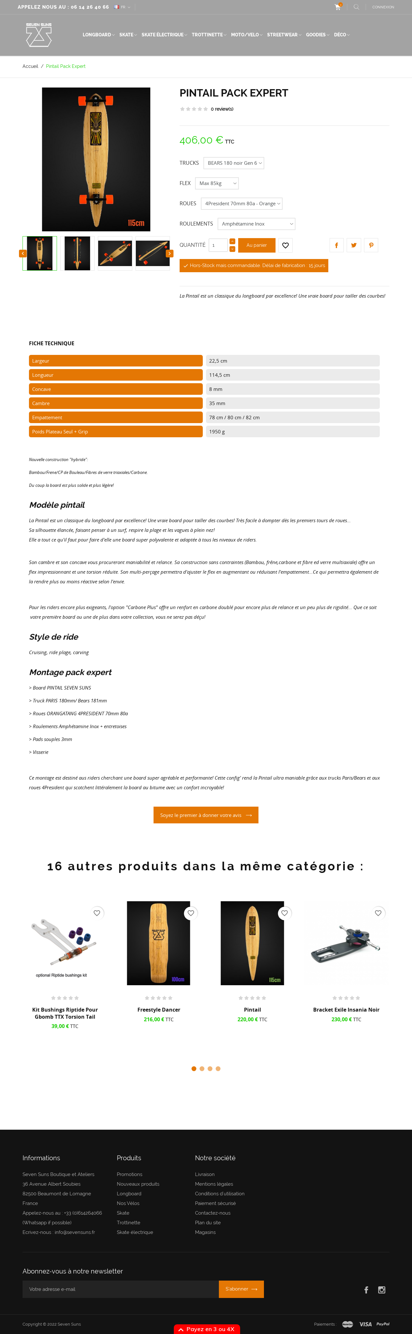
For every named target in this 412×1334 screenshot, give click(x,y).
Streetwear (282, 34)
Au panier (257, 245)
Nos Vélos (128, 1203)
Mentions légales (214, 1184)
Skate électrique (162, 34)
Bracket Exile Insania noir (346, 1009)
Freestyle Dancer (158, 1009)
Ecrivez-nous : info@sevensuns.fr (59, 1232)
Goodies (316, 34)
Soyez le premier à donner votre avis (201, 815)
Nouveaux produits (138, 1184)
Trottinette (207, 34)
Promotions (129, 1174)
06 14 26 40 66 (90, 7)
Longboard (97, 34)
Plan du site (208, 1223)
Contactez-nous (212, 1213)
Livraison (205, 1174)
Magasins (205, 1232)
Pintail (252, 1009)
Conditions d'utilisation (220, 1194)
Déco (340, 34)
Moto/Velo (245, 34)
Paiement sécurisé (215, 1203)
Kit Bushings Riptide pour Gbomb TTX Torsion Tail (65, 1013)
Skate (126, 34)
